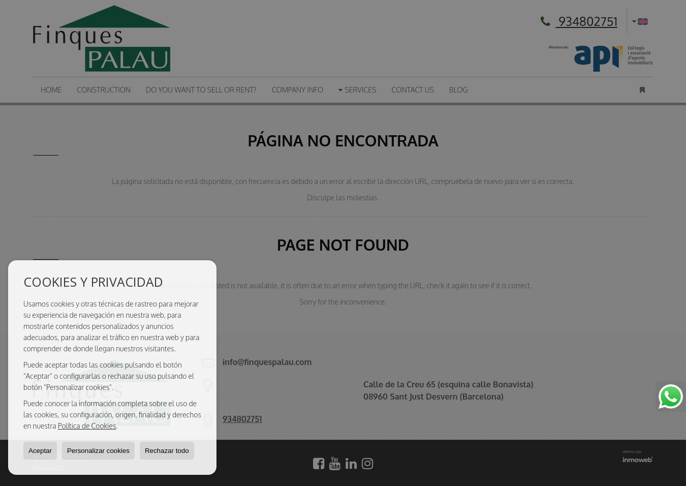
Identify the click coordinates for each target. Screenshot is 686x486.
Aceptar (40, 450)
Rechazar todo (167, 450)
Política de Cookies (87, 425)
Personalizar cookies (98, 450)
